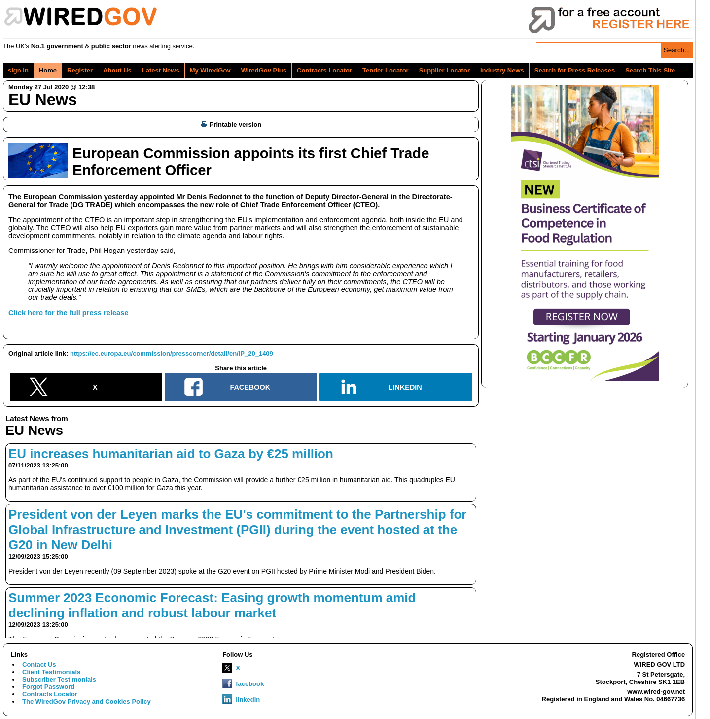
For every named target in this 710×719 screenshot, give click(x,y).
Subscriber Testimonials (59, 679)
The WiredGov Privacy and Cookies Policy (86, 701)
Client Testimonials (51, 672)
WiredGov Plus (263, 70)
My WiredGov (210, 70)
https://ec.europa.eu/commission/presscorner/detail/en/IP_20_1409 (171, 353)
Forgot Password (48, 686)
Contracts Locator (324, 70)
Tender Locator (385, 70)
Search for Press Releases (574, 70)
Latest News (160, 70)
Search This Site (650, 70)
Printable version (231, 124)
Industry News (502, 70)
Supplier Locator (444, 70)
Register (80, 70)
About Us (117, 70)
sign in (18, 70)
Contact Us (39, 664)
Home (48, 70)
